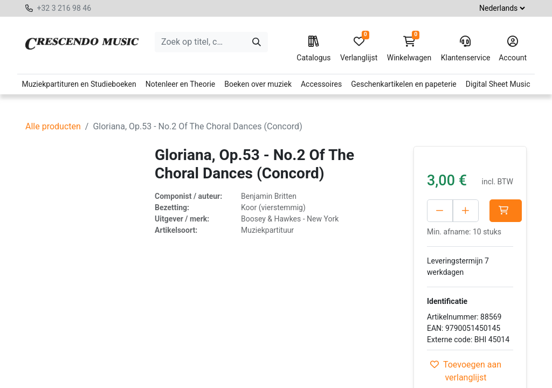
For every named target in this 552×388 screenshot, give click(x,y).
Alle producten (53, 126)
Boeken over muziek (258, 84)
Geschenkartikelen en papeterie (404, 84)
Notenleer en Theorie (181, 84)
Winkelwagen (409, 49)
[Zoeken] (256, 42)
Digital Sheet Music (498, 84)
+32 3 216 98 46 (64, 8)
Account (513, 49)
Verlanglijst (358, 49)
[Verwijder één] (440, 210)
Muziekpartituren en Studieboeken (79, 84)
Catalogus (313, 49)
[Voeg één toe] (489, 210)
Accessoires (321, 84)
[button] (443, 233)
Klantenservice (465, 49)
